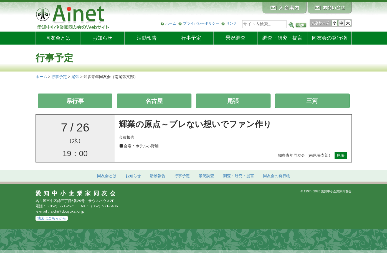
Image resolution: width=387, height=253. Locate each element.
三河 (312, 101)
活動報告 (147, 38)
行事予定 (191, 38)
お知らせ (102, 38)
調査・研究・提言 (282, 38)
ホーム (170, 23)
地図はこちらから (51, 218)
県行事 (75, 101)
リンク (231, 23)
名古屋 (154, 101)
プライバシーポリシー (201, 23)
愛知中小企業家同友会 (77, 193)
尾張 (233, 101)
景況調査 (236, 38)
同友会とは (57, 38)
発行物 (329, 38)
